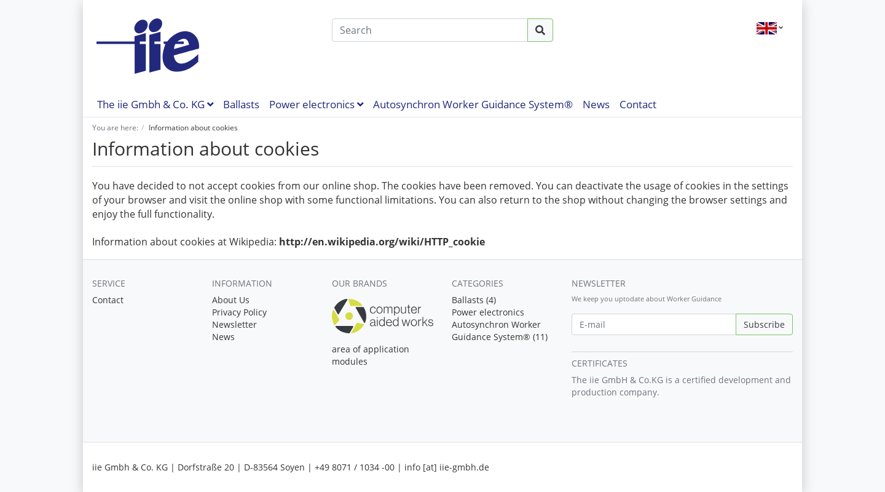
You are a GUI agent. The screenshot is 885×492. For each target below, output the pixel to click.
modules (350, 361)
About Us (231, 300)
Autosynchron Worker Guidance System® (473, 104)
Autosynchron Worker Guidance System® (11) (500, 331)
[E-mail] (654, 324)
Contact (638, 104)
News (596, 104)
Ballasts (241, 104)
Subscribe (764, 324)
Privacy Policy (239, 312)
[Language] (769, 28)
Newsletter (234, 324)
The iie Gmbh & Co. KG (155, 104)
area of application (370, 349)
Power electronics (316, 104)
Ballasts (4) (474, 300)
